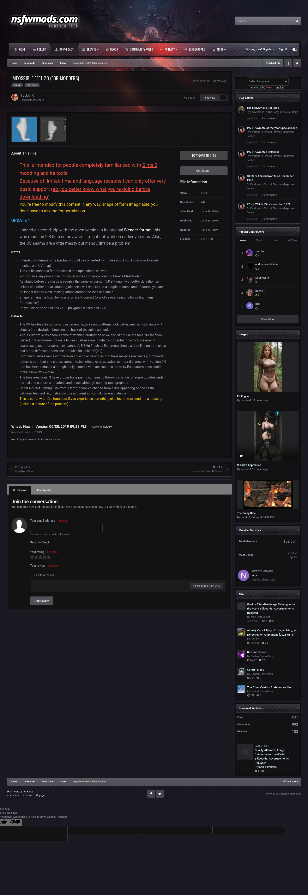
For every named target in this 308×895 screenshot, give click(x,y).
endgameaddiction (266, 264)
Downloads (64, 49)
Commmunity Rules (139, 49)
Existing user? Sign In (260, 49)
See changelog (102, 426)
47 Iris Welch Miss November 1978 (269, 204)
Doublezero (262, 277)
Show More (267, 319)
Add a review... (45, 575)
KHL (257, 304)
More (219, 49)
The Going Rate (246, 513)
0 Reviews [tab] (20, 490)
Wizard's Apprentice (249, 465)
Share (189, 97)
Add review (42, 600)
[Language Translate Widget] (268, 81)
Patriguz (255, 131)
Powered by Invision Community (283, 793)
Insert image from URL (206, 585)
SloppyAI (40, 795)
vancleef (260, 251)
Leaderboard (195, 49)
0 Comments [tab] (43, 490)
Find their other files (32, 100)
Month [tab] (259, 240)
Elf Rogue (243, 396)
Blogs (112, 49)
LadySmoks (257, 112)
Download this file (204, 155)
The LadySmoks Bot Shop (263, 107)
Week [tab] (243, 240)
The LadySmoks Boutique (283, 112)
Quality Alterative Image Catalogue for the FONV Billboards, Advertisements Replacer (271, 608)
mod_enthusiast (260, 616)
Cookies (27, 795)
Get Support (203, 170)
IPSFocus (28, 791)
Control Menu (255, 669)
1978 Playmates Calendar (263, 152)
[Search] (255, 21)
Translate (275, 87)
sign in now (95, 506)
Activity (169, 49)
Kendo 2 (260, 291)
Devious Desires (257, 652)
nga (254, 575)
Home (20, 49)
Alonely (255, 638)
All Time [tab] (292, 240)
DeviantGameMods (262, 656)
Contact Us (13, 795)
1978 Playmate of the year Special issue (272, 127)
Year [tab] (276, 240)
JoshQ (30, 96)
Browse (90, 49)
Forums (39, 49)
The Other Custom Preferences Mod (269, 687)
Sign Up (283, 49)
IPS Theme (13, 791)
